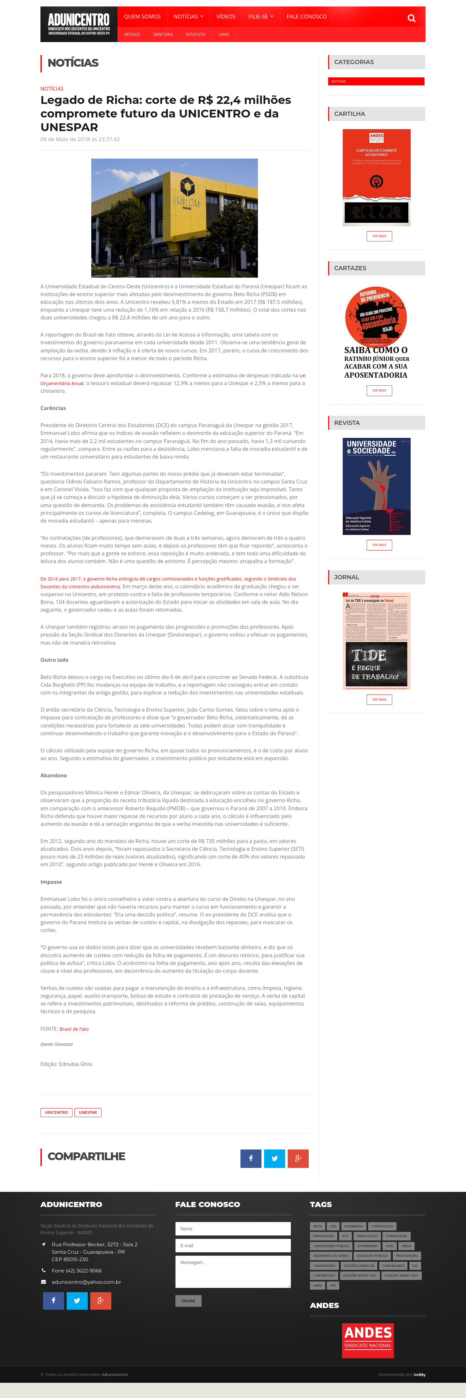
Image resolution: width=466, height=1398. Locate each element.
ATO (348, 1237)
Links (223, 34)
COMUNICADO (325, 1279)
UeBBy (419, 1390)
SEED (398, 1248)
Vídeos (225, 16)
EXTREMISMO (373, 1248)
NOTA (318, 1227)
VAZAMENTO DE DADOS (333, 1258)
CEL (349, 1279)
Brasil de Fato (76, 1028)
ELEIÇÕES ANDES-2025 (379, 1290)
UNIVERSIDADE (359, 1269)
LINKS (411, 1290)
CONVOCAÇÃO (388, 1227)
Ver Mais (379, 237)
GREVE (415, 1248)
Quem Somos (142, 16)
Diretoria (163, 34)
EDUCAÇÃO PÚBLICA (379, 1258)
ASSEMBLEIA (357, 1227)
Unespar (92, 1112)
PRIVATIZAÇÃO (325, 1269)
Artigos (132, 34)
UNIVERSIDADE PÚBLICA (333, 1248)
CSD (334, 1227)
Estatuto (195, 34)
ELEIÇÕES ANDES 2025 (332, 1290)
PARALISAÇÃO (325, 1237)
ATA (316, 1300)
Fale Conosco (307, 16)
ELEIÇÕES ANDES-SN (397, 1269)
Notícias (53, 88)
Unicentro (58, 1112)
